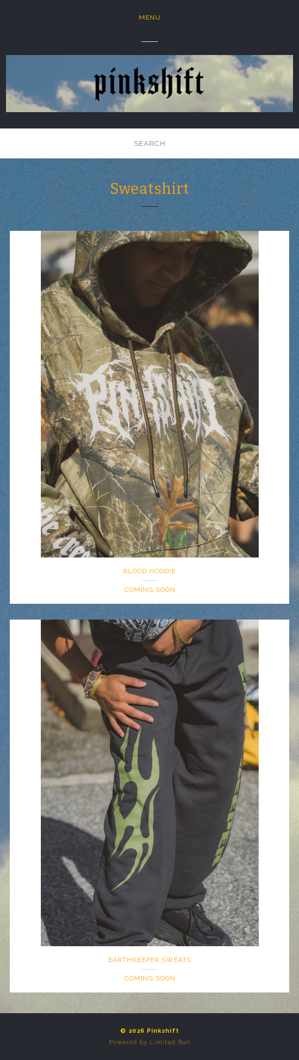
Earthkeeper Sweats (149, 960)
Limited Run (170, 1042)
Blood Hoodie (149, 571)
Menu (150, 17)
